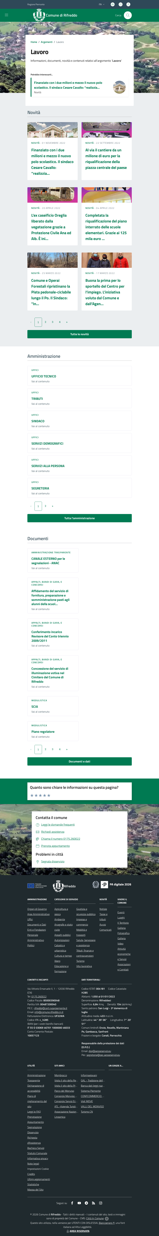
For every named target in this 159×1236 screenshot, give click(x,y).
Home (34, 42)
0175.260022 (39, 996)
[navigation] (6, 15)
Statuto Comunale (37, 1153)
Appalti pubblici (62, 935)
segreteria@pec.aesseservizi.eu (103, 1055)
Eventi (121, 912)
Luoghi (121, 917)
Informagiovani (89, 1075)
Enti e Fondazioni (36, 930)
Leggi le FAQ (34, 1112)
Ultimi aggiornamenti (38, 1179)
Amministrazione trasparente (51, 552)
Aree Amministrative (38, 914)
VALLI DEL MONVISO (92, 1106)
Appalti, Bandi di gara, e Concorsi (46, 583)
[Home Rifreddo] (57, 15)
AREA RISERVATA (77, 1231)
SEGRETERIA (40, 488)
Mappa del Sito (35, 1190)
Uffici (35, 370)
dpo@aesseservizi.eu (100, 1051)
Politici (30, 945)
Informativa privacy (37, 1158)
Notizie (103, 909)
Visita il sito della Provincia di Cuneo (73, 1086)
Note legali (33, 1164)
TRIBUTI (37, 398)
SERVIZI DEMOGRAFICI (47, 443)
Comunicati (106, 930)
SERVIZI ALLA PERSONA (48, 465)
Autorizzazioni (61, 940)
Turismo (80, 961)
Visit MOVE (87, 1101)
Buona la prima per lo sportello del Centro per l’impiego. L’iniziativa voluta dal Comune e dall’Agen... (104, 292)
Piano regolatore (42, 731)
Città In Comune (95, 1218)
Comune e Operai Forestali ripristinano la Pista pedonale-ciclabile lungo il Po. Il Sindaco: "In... (51, 292)
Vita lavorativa (84, 966)
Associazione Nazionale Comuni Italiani (75, 1112)
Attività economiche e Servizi (124, 954)
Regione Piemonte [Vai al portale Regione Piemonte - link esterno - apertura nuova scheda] (36, 4)
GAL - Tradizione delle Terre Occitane (100, 1080)
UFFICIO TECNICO (43, 376)
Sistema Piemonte (91, 1091)
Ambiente (59, 919)
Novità (35, 143)
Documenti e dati (79, 761)
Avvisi (103, 924)
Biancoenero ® (107, 1223)
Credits (31, 1174)
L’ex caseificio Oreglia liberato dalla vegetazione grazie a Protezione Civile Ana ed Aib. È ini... (51, 226)
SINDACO (37, 421)
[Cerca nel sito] (128, 15)
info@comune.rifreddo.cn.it (49, 1012)
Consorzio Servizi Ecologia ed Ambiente (75, 1101)
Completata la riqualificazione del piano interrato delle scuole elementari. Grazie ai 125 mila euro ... (106, 226)
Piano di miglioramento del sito (37, 1101)
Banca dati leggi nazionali (94, 1086)
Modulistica (39, 700)
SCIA (34, 706)
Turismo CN (87, 1112)
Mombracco (60, 1075)
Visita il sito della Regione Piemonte (73, 1080)
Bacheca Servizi (35, 1148)
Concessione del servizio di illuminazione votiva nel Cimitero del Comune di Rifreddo (49, 675)
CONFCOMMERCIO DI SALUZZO (98, 1096)
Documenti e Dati (36, 924)
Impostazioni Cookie (38, 1169)
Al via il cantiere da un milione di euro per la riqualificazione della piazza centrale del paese (106, 158)
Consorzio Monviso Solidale (69, 1096)
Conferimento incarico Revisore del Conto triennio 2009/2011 (50, 636)
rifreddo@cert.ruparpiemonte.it (50, 1008)
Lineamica (59, 1117)
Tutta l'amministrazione (79, 518)
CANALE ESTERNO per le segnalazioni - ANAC (48, 560)
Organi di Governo (37, 909)
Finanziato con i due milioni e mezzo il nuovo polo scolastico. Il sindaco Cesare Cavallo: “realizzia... (68, 85)
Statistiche (33, 1184)
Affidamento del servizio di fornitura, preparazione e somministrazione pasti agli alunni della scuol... (50, 597)
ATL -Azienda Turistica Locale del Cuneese (77, 1106)
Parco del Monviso (64, 1091)
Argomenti (47, 42)
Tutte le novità (79, 334)
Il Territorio (123, 923)
